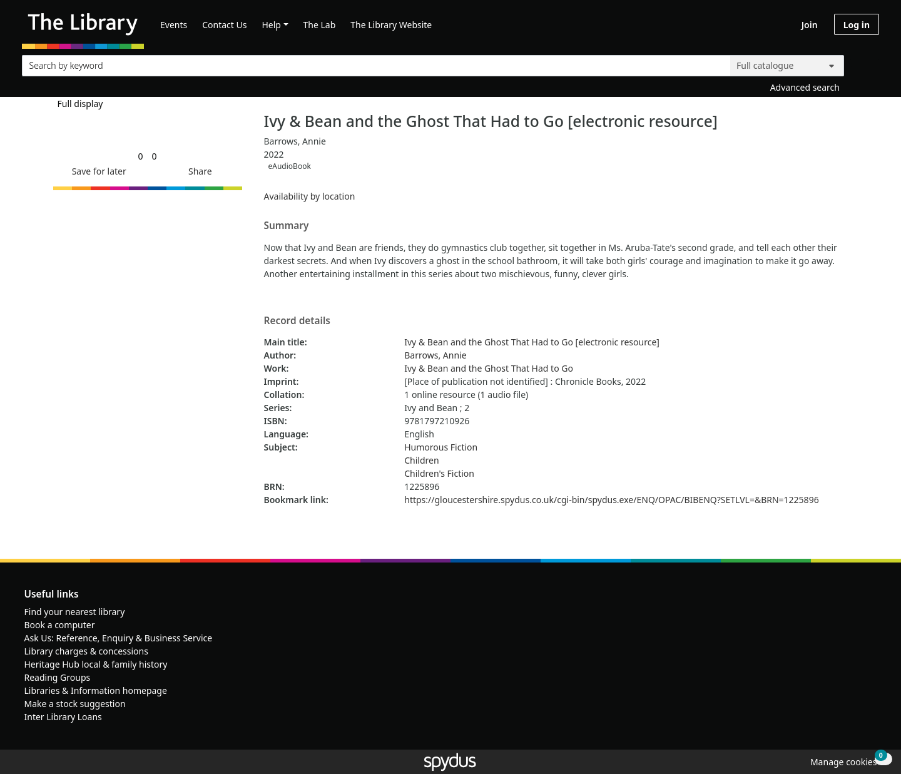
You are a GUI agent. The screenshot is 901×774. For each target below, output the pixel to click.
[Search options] (787, 65)
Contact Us (224, 25)
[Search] (864, 63)
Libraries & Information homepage (95, 690)
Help (271, 25)
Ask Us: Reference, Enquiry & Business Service (118, 638)
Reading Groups (57, 677)
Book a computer (59, 625)
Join (810, 25)
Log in (856, 25)
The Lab (319, 25)
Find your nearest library (74, 612)
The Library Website (391, 25)
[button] (97, 171)
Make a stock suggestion (75, 704)
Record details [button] (297, 321)
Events (173, 25)
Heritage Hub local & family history (96, 664)
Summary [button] (286, 226)
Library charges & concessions (86, 651)
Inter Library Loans (63, 717)
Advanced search (805, 87)
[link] (140, 156)
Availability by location (309, 196)
